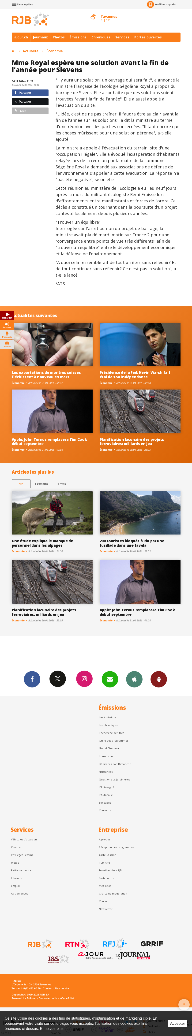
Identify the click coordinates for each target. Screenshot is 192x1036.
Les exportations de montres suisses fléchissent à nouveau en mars (46, 374)
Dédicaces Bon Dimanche (115, 763)
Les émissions (107, 717)
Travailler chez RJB (110, 870)
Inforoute (17, 878)
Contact (104, 901)
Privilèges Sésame (22, 854)
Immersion (106, 756)
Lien (20, 110)
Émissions (78, 37)
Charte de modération (113, 893)
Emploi (15, 885)
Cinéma (16, 847)
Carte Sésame (107, 854)
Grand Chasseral (109, 748)
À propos (104, 839)
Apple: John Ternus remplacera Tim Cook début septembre (49, 441)
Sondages (105, 802)
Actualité (30, 51)
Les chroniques (108, 725)
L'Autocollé (106, 794)
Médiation (105, 885)
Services (122, 37)
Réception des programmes (116, 847)
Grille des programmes (113, 740)
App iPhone (134, 679)
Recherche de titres (111, 732)
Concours (105, 810)
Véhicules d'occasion (24, 839)
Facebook (32, 679)
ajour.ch (21, 37)
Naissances (106, 771)
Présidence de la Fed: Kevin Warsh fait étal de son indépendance (135, 374)
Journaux (40, 37)
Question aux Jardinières (114, 779)
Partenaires (106, 878)
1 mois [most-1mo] (61, 483)
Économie (54, 51)
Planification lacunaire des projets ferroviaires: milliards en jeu (132, 441)
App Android (159, 679)
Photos (59, 37)
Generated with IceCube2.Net (56, 998)
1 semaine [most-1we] (41, 483)
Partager (23, 92)
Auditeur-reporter (161, 4)
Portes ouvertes (148, 37)
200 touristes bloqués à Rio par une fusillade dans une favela (132, 543)
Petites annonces (22, 870)
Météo (15, 862)
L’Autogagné (106, 787)
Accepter (177, 1023)
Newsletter (106, 908)
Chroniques (100, 37)
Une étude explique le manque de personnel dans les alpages (42, 543)
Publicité (104, 862)
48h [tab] (21, 483)
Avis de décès (19, 893)
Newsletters (110, 679)
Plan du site (62, 988)
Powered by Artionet (24, 998)
